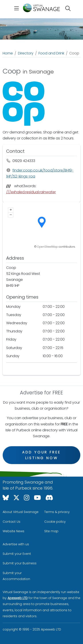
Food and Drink (51, 53)
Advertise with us (16, 544)
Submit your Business (20, 563)
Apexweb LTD (18, 598)
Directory (25, 53)
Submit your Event (17, 553)
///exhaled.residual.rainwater (31, 192)
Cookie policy (55, 521)
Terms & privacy (57, 512)
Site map (51, 531)
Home (8, 53)
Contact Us (11, 521)
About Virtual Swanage (21, 512)
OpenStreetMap (47, 247)
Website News (13, 531)
